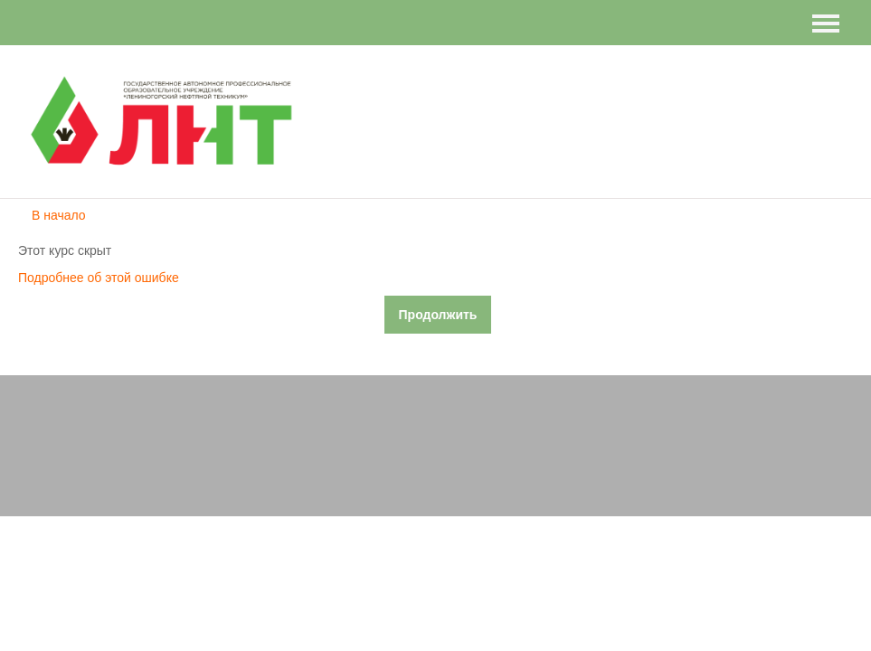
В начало (59, 215)
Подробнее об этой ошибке (98, 277)
